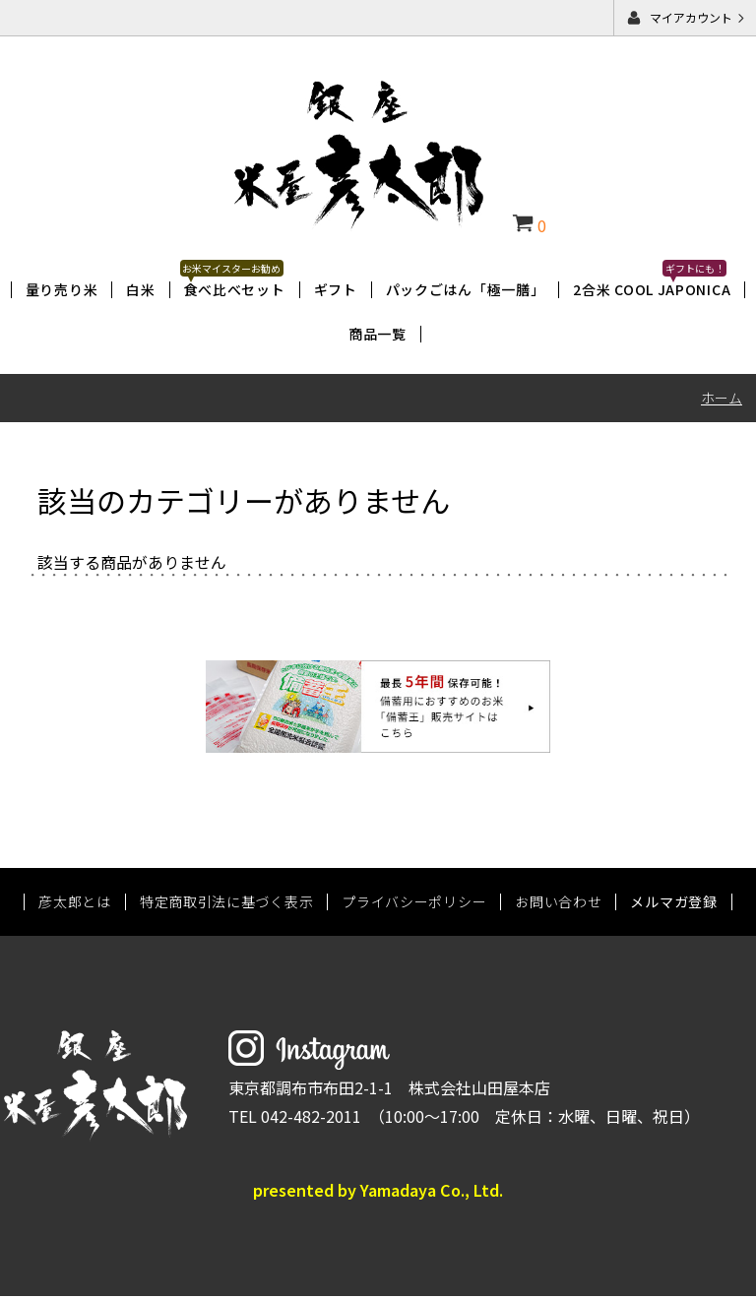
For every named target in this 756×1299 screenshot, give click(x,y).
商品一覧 (377, 333)
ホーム (721, 397)
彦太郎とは (74, 904)
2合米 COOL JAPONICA (651, 289)
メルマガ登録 (673, 904)
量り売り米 (62, 289)
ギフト (335, 289)
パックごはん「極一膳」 (465, 289)
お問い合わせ (558, 904)
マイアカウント (691, 17)
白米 (140, 289)
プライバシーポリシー (414, 904)
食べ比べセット (234, 289)
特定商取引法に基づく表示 (226, 904)
